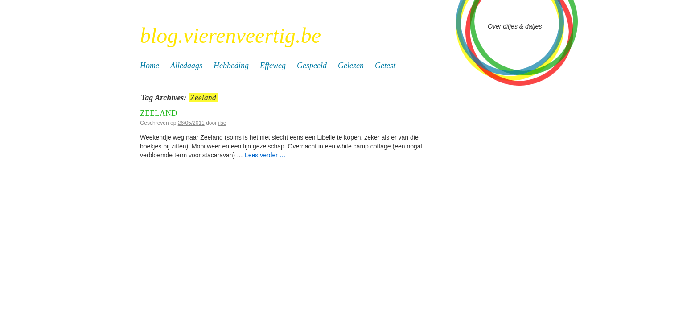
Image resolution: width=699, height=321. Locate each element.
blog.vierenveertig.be (230, 35)
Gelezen (351, 65)
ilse (222, 123)
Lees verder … (265, 155)
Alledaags (186, 65)
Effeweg (273, 65)
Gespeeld (312, 65)
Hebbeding (231, 65)
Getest (385, 65)
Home (149, 65)
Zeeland (158, 113)
